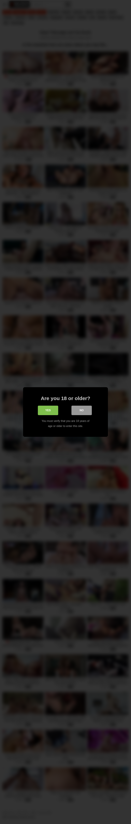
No (82, 410)
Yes (48, 410)
